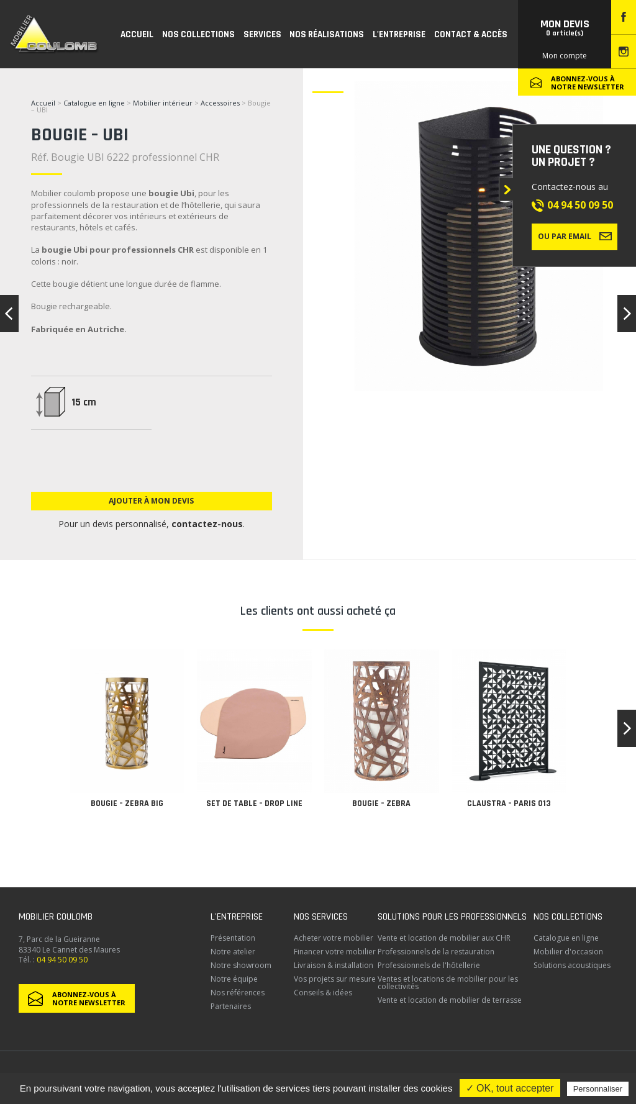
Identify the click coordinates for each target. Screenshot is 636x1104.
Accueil (43, 102)
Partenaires (231, 1006)
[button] (626, 728)
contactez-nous (207, 524)
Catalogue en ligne (94, 102)
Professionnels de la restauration (436, 951)
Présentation (233, 938)
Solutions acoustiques (572, 965)
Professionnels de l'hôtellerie (429, 965)
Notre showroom (241, 965)
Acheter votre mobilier (333, 938)
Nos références (238, 992)
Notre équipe (234, 979)
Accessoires (220, 102)
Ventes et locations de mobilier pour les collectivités (448, 983)
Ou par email (575, 236)
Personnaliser (598, 1088)
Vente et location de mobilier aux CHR (444, 938)
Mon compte (564, 55)
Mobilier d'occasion (568, 951)
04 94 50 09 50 (580, 205)
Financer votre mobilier (335, 951)
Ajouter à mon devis (151, 500)
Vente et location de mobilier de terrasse (450, 1000)
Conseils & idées (323, 992)
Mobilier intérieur (163, 102)
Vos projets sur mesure (335, 979)
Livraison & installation (333, 965)
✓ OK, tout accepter (510, 1088)
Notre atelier (233, 951)
